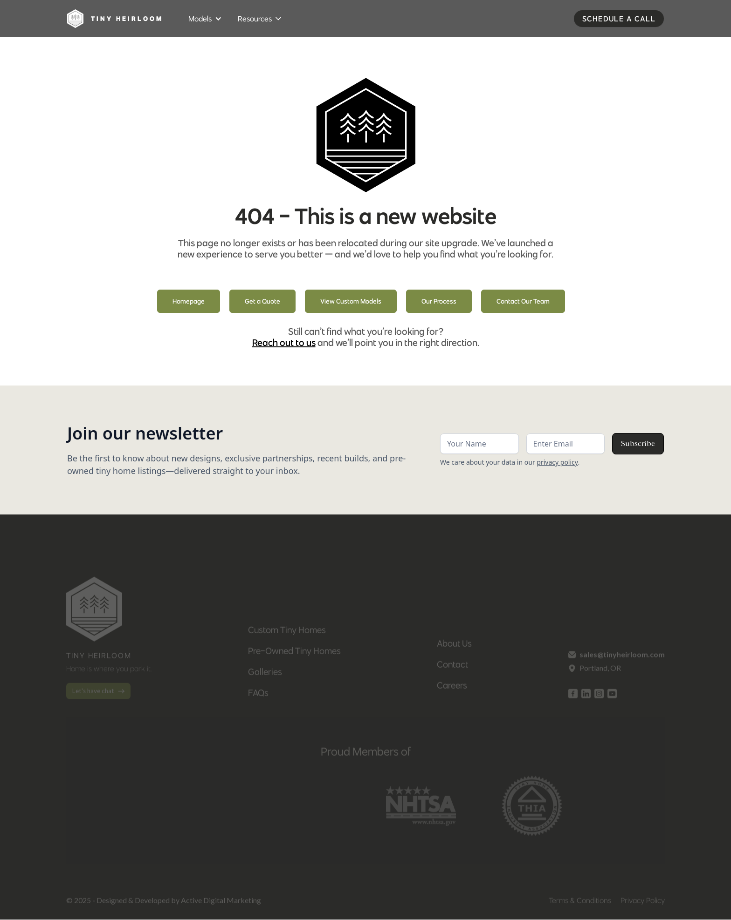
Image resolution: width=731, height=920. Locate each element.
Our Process (438, 301)
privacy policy (557, 462)
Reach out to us (284, 342)
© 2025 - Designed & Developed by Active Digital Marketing (163, 905)
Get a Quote (262, 301)
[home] (118, 18)
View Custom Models (350, 301)
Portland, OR (600, 673)
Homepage (188, 301)
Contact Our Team (523, 301)
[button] (205, 18)
